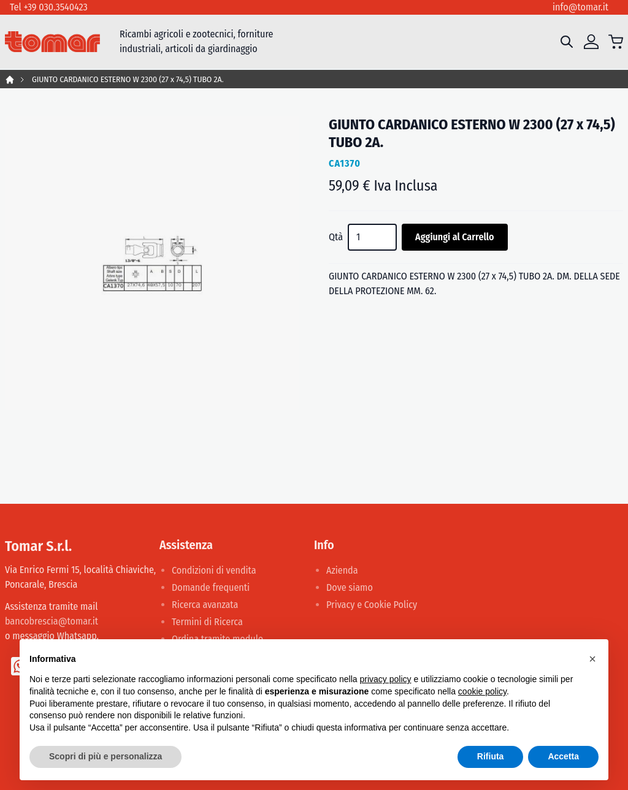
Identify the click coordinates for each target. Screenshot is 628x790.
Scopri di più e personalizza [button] (105, 756)
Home (10, 80)
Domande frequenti (211, 587)
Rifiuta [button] (490, 756)
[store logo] (52, 42)
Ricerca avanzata (205, 604)
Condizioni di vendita (214, 570)
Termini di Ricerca (207, 622)
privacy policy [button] (386, 679)
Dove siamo (349, 587)
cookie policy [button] (482, 691)
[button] (592, 659)
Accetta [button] (563, 756)
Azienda (342, 570)
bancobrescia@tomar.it (51, 621)
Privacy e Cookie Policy (371, 604)
